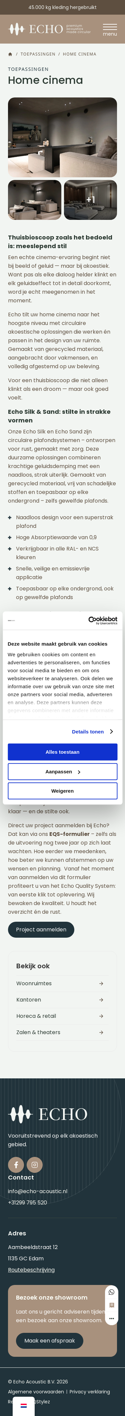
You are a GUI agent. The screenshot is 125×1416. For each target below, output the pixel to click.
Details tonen (88, 731)
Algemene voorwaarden (36, 1391)
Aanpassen (62, 771)
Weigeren (62, 791)
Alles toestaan (63, 752)
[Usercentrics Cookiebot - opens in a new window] (89, 620)
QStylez (41, 1401)
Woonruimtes (34, 983)
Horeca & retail (36, 1016)
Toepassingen (38, 54)
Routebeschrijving (31, 1270)
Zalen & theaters (38, 1032)
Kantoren (28, 1000)
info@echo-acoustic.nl (37, 1191)
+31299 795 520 (27, 1202)
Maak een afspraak (49, 1340)
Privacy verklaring (90, 1391)
